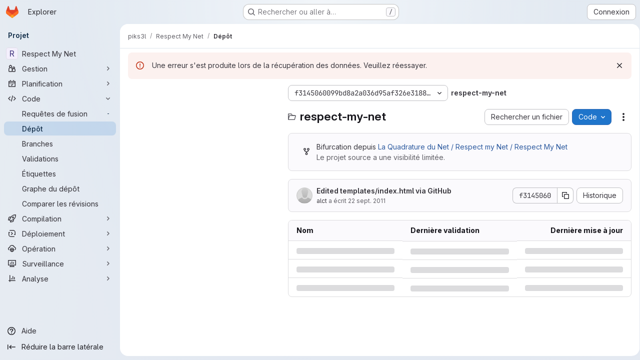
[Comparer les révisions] (60, 203)
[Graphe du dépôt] (60, 189)
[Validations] (60, 159)
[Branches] (60, 143)
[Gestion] (60, 69)
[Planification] (60, 83)
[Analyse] (60, 279)
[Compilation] (60, 219)
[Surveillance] (60, 263)
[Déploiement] (60, 233)
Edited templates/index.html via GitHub (384, 190)
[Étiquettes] (60, 173)
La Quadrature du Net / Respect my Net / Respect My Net (473, 146)
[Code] (60, 99)
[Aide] (60, 331)
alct (321, 200)
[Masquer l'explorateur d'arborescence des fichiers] (136, 93)
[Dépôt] (60, 129)
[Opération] (60, 249)
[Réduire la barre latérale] (60, 347)
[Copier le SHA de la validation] (562, 196)
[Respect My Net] (60, 53)
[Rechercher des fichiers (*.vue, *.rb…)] (203, 113)
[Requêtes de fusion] (60, 113)
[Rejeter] (616, 66)
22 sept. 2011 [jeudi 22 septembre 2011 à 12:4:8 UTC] (367, 200)
